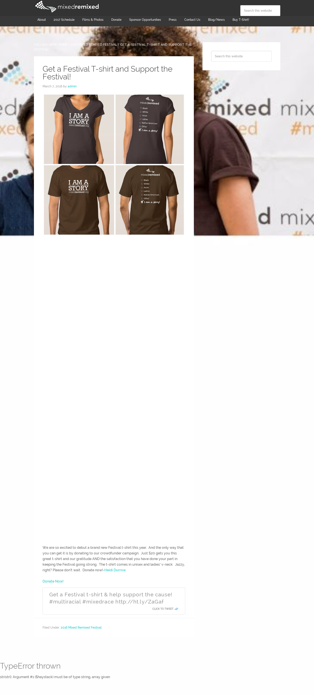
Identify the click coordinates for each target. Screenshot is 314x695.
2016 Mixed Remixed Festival (81, 627)
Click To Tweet (162, 609)
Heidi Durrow (115, 570)
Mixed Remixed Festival (66, 6)
